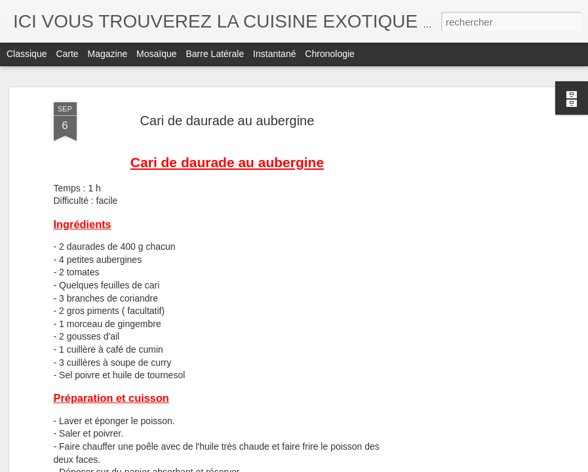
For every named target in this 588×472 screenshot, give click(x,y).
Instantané (274, 54)
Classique (27, 54)
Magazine (108, 54)
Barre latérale (215, 54)
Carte (67, 54)
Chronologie (330, 54)
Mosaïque (156, 54)
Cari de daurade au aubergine (227, 120)
